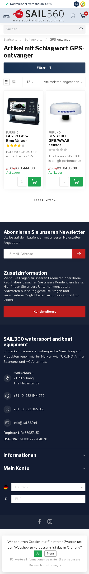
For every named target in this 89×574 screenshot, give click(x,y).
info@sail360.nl (25, 423)
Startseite (10, 40)
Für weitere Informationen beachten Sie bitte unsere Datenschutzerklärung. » (45, 562)
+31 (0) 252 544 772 (29, 395)
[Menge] (22, 182)
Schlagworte (33, 40)
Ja (38, 553)
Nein (50, 553)
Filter (44, 68)
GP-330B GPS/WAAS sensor (59, 140)
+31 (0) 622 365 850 (29, 409)
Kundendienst (44, 311)
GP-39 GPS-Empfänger (17, 138)
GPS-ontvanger (61, 40)
